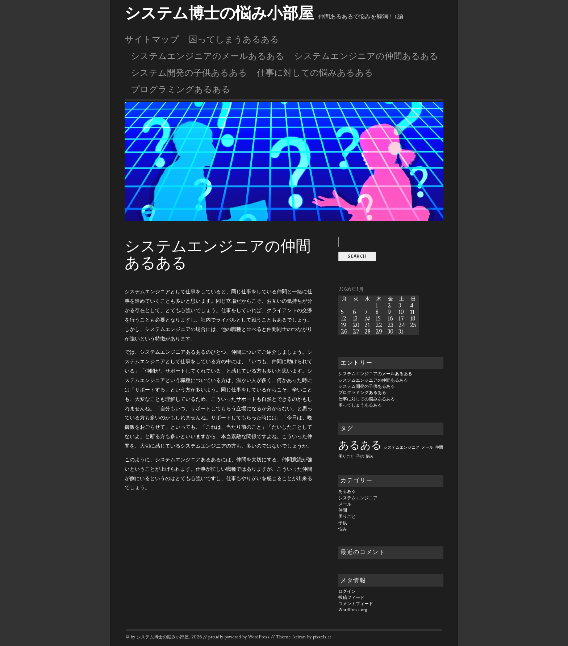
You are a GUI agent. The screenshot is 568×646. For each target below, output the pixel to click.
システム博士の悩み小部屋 (219, 13)
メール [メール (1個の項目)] (427, 447)
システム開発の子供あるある (189, 72)
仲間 (342, 510)
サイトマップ (152, 39)
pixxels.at (322, 636)
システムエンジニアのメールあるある (207, 56)
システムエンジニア (357, 497)
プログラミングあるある (180, 89)
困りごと (347, 516)
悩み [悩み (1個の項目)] (370, 456)
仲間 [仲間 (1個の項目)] (439, 447)
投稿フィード (351, 597)
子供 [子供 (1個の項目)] (360, 456)
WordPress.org (352, 609)
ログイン (347, 591)
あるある (347, 491)
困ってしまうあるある (234, 39)
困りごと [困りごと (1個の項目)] (346, 456)
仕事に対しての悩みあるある (315, 72)
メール (344, 504)
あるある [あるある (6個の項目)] (360, 445)
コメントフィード (355, 603)
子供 (342, 522)
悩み (342, 529)
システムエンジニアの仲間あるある (366, 56)
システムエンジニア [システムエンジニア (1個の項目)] (401, 447)
